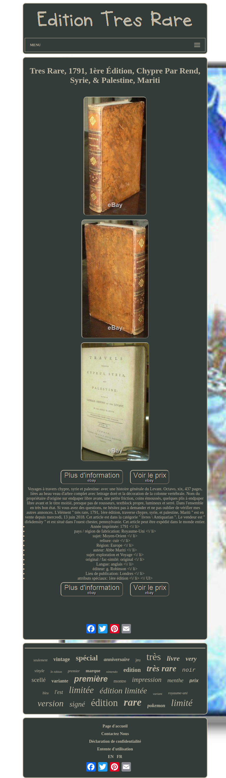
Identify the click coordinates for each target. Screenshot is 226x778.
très (154, 656)
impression (147, 679)
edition (132, 670)
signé (77, 704)
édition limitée (123, 690)
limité (181, 702)
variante (59, 680)
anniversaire (117, 659)
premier (74, 671)
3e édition (56, 671)
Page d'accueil (114, 726)
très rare (161, 668)
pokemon (156, 705)
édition (104, 702)
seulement (41, 660)
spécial (87, 658)
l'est (58, 692)
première (91, 679)
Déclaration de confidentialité (115, 741)
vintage (61, 659)
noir (189, 670)
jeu (137, 660)
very (191, 658)
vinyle (39, 671)
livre (173, 658)
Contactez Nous (115, 734)
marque (93, 670)
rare (133, 702)
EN (111, 756)
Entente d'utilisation (115, 749)
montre (120, 681)
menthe (175, 680)
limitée (81, 690)
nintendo (112, 671)
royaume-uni (177, 693)
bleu (46, 693)
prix (194, 680)
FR (119, 756)
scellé (38, 679)
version (51, 703)
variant (157, 693)
